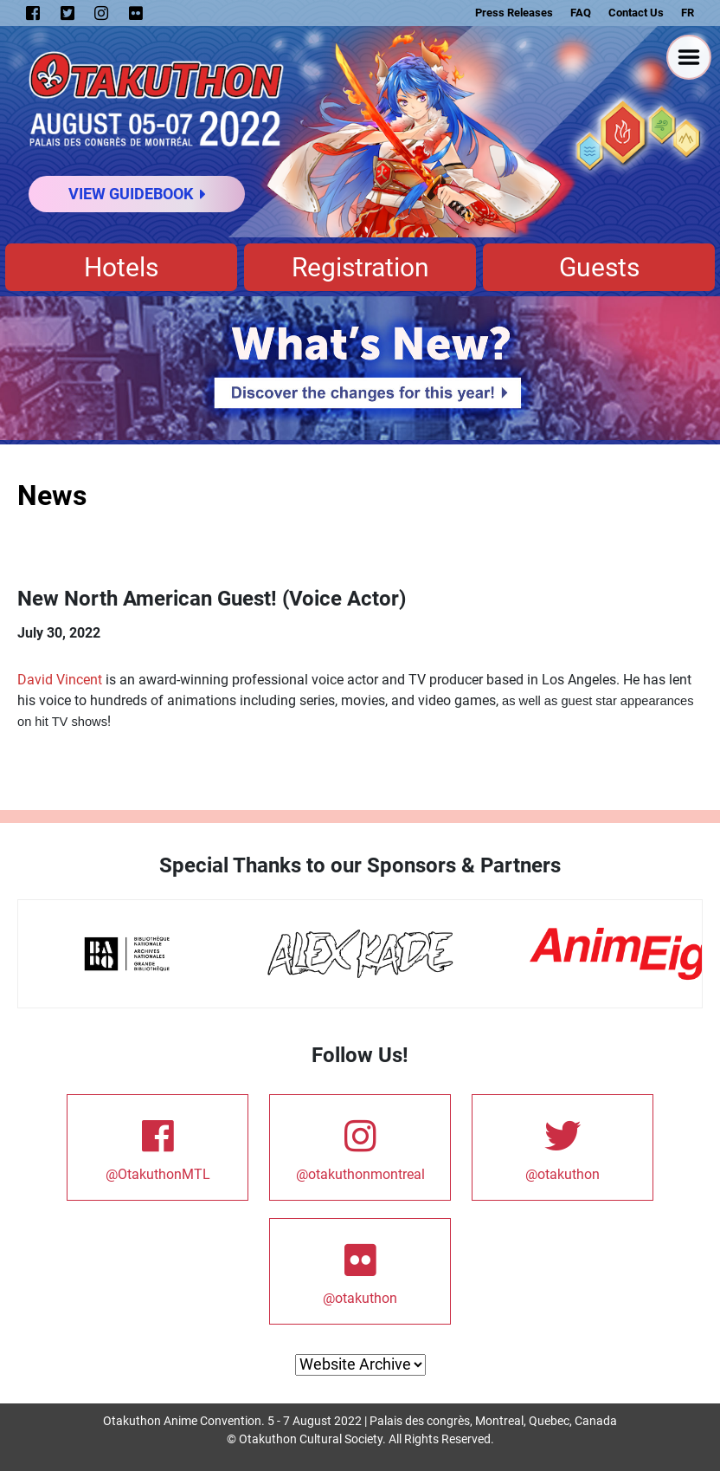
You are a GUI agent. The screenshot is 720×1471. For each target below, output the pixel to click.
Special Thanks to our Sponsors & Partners (360, 865)
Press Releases (514, 12)
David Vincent (59, 679)
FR (687, 12)
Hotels (121, 267)
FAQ (580, 12)
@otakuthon (562, 1146)
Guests (599, 267)
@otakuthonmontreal (360, 1146)
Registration (360, 267)
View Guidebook (136, 194)
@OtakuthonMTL (157, 1146)
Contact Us (636, 12)
